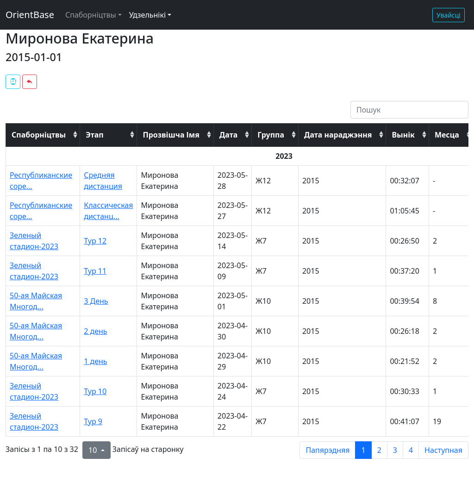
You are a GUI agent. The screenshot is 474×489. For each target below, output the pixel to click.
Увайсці (449, 15)
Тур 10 (95, 391)
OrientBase (30, 14)
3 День (96, 301)
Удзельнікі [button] (147, 15)
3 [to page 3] (395, 450)
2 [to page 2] (379, 450)
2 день (95, 331)
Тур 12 (95, 241)
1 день (95, 361)
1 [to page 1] (363, 450)
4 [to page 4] (411, 450)
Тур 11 (95, 271)
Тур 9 (93, 421)
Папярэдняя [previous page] (327, 450)
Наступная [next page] (443, 450)
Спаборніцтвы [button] (90, 15)
